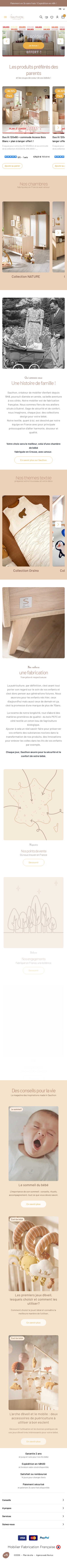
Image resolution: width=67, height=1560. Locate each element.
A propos (33, 1508)
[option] (33, 41)
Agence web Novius (44, 1555)
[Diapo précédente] (6, 41)
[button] (57, 17)
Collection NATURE (26, 276)
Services (33, 1516)
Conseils (33, 1500)
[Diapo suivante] (60, 41)
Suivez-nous (33, 1524)
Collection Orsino (26, 570)
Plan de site (28, 1555)
